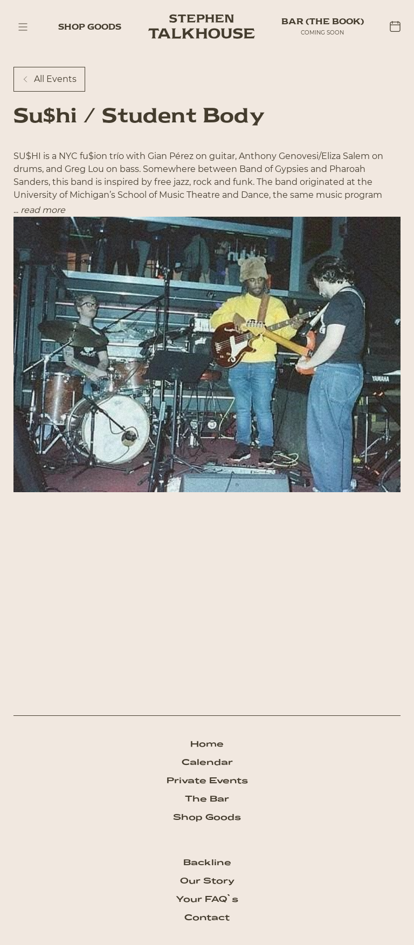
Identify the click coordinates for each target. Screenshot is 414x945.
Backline (207, 862)
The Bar (207, 798)
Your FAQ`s (207, 898)
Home (207, 743)
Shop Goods (89, 26)
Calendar (207, 762)
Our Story (207, 880)
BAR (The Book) (322, 21)
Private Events (207, 780)
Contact (207, 917)
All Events (49, 79)
